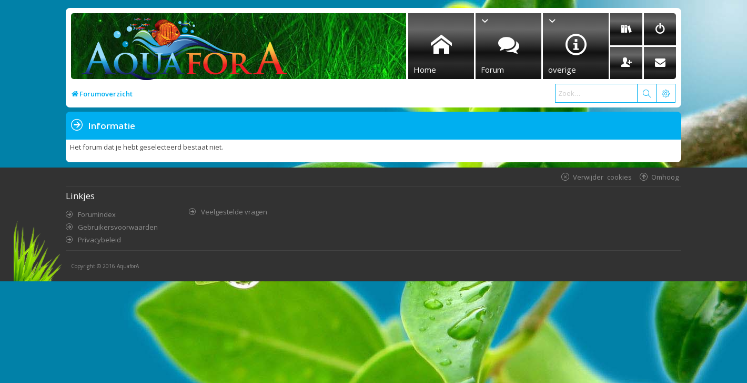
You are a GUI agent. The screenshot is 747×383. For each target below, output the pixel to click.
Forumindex (97, 214)
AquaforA (128, 266)
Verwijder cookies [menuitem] (602, 176)
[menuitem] (626, 29)
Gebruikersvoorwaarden (118, 227)
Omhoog (665, 176)
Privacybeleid (99, 239)
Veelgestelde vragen (234, 212)
